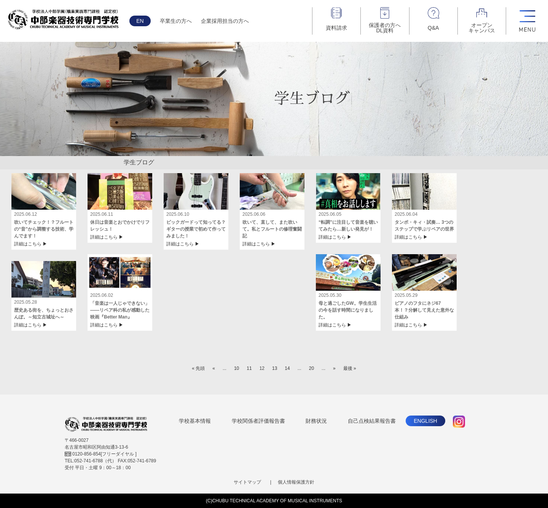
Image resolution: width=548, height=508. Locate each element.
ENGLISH (425, 421)
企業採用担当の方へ (225, 21)
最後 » (349, 368)
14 (287, 368)
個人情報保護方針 (296, 482)
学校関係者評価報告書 (258, 421)
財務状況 (316, 421)
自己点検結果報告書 (372, 421)
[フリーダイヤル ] (101, 454)
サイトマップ (247, 482)
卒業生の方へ (176, 21)
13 (274, 368)
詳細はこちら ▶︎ (30, 244)
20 (311, 368)
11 (249, 368)
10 (236, 368)
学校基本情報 (195, 421)
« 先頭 (198, 368)
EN (139, 21)
